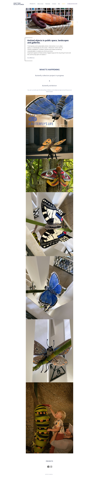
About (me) (40, 3)
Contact (54, 3)
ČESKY (63, 3)
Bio (59, 3)
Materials (47, 3)
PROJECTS (32, 3)
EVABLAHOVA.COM (72, 3)
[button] (21, 21)
